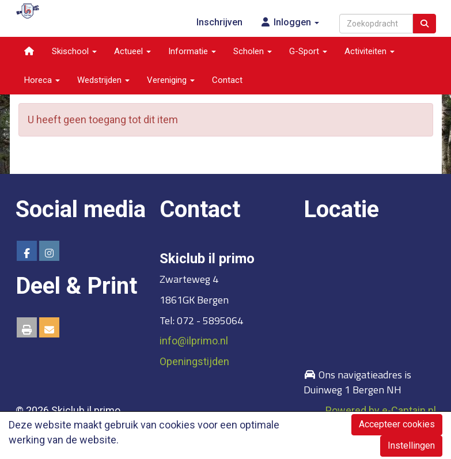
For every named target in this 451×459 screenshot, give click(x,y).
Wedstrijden (103, 80)
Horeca (42, 80)
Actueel (132, 51)
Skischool (74, 51)
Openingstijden (194, 361)
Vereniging (171, 80)
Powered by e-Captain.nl (380, 410)
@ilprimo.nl (194, 341)
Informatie (192, 51)
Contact (227, 80)
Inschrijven (219, 22)
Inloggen (289, 22)
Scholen (252, 51)
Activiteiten (369, 51)
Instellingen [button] (411, 445)
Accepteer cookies (397, 424)
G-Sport (308, 51)
